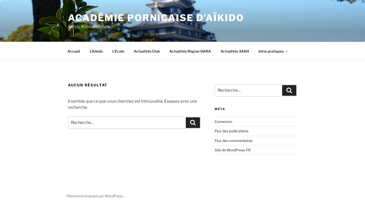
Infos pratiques (273, 51)
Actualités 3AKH (235, 51)
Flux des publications (231, 131)
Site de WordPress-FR (233, 150)
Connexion (223, 121)
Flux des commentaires (234, 140)
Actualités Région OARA (190, 51)
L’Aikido (96, 51)
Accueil (73, 51)
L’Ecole (118, 51)
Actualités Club (147, 51)
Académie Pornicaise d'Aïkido (156, 17)
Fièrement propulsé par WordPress (94, 196)
